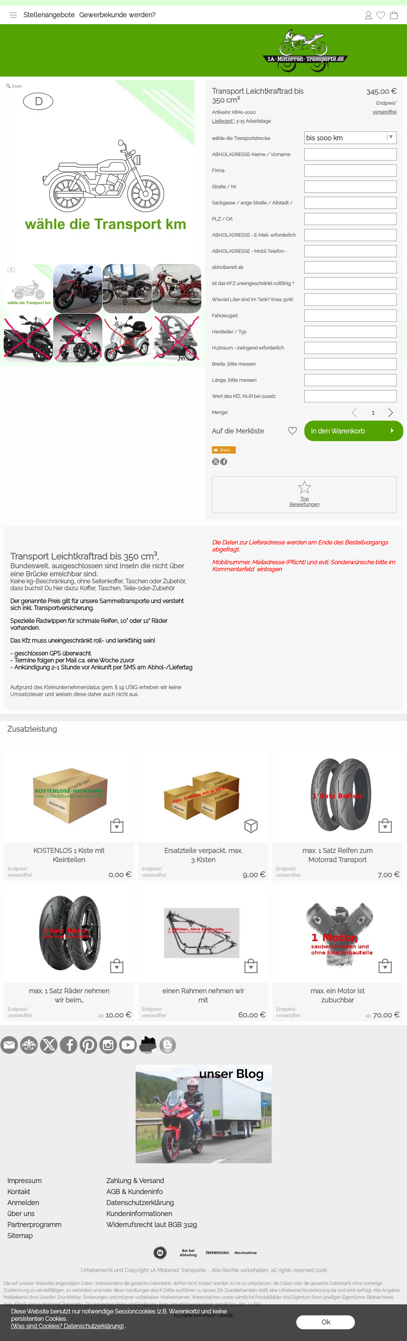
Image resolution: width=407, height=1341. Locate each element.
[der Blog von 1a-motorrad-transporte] (204, 1068)
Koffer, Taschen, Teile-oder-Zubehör (127, 588)
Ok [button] (326, 1322)
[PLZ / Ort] (350, 219)
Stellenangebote (49, 15)
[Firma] (350, 171)
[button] (13, 15)
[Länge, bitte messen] (350, 380)
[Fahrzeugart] (350, 316)
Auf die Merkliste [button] (238, 431)
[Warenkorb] (394, 15)
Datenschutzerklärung (140, 1203)
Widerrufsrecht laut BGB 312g (151, 1225)
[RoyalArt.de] (29, 1045)
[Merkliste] (380, 15)
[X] (49, 1045)
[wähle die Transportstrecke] (350, 138)
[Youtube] (128, 1045)
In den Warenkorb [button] (338, 431)
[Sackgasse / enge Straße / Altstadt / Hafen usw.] (350, 203)
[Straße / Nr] (350, 187)
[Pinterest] (88, 1045)
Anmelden (368, 15)
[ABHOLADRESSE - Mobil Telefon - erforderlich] (350, 251)
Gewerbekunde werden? (117, 15)
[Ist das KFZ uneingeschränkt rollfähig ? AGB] (350, 283)
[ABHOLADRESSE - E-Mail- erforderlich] (350, 235)
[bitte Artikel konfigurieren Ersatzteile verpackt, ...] (251, 825)
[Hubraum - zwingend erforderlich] (350, 348)
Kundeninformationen (139, 1214)
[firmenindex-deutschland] (148, 1045)
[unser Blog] (167, 1045)
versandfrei (20, 875)
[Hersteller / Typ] (350, 332)
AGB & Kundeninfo (134, 1192)
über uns (20, 1214)
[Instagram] (108, 1045)
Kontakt (18, 1192)
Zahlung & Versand (135, 1181)
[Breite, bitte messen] (350, 364)
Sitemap (20, 1236)
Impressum (24, 1181)
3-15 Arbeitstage (241, 121)
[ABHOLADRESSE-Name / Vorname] (350, 154)
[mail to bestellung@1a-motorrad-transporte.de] (9, 1045)
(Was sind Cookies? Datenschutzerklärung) (67, 1326)
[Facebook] (68, 1045)
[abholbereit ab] (350, 267)
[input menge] (373, 412)
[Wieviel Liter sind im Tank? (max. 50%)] (350, 299)
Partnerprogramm (34, 1225)
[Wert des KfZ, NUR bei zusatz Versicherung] (350, 396)
